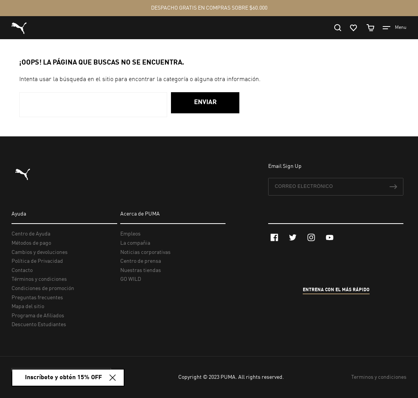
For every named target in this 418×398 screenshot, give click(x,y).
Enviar (205, 102)
